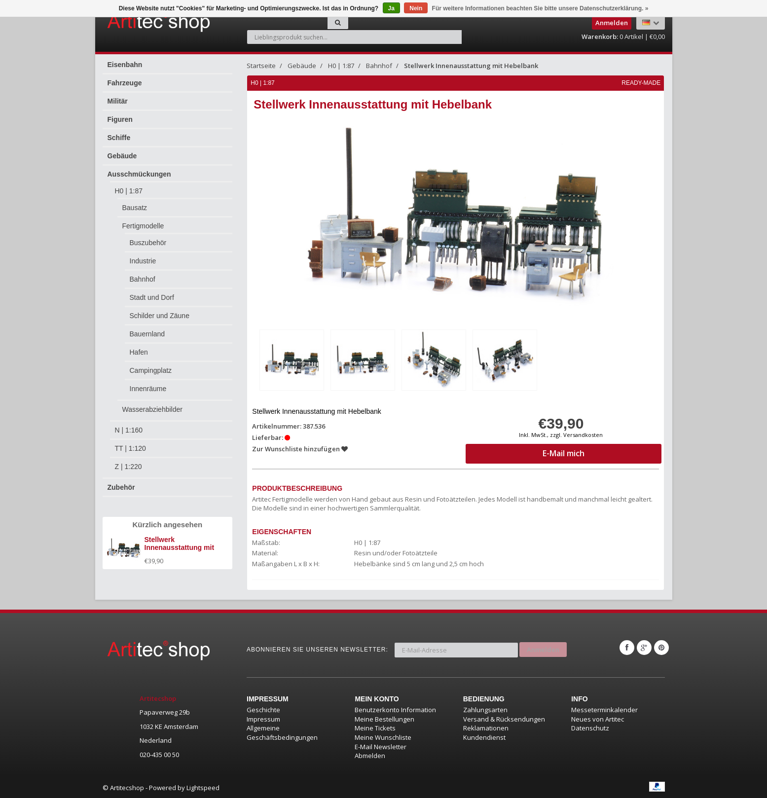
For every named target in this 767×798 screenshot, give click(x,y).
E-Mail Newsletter (380, 745)
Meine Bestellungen (384, 718)
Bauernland (147, 334)
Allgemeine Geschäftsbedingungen (282, 732)
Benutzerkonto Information (395, 709)
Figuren (120, 119)
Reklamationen (486, 727)
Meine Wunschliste (383, 736)
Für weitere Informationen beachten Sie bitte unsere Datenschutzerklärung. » (540, 8)
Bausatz (134, 208)
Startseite (261, 65)
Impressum (263, 718)
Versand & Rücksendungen (504, 718)
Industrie (143, 261)
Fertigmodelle (143, 226)
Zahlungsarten (485, 709)
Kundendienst (484, 736)
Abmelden (370, 754)
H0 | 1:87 (129, 191)
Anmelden (543, 646)
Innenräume (148, 389)
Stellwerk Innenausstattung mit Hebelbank (471, 65)
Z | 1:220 (128, 467)
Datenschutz (590, 727)
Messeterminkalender (604, 709)
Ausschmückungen (139, 174)
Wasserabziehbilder (152, 409)
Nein (415, 8)
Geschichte (263, 709)
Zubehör (121, 487)
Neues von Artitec (597, 718)
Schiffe (119, 138)
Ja (391, 8)
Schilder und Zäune (159, 316)
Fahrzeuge (125, 83)
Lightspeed (202, 786)
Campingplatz (151, 370)
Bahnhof (142, 279)
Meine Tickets (375, 727)
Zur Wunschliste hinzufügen (300, 447)
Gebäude (122, 156)
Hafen (139, 352)
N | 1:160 (129, 430)
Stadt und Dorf (152, 297)
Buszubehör (148, 243)
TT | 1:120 (130, 448)
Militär (118, 101)
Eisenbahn (125, 65)
